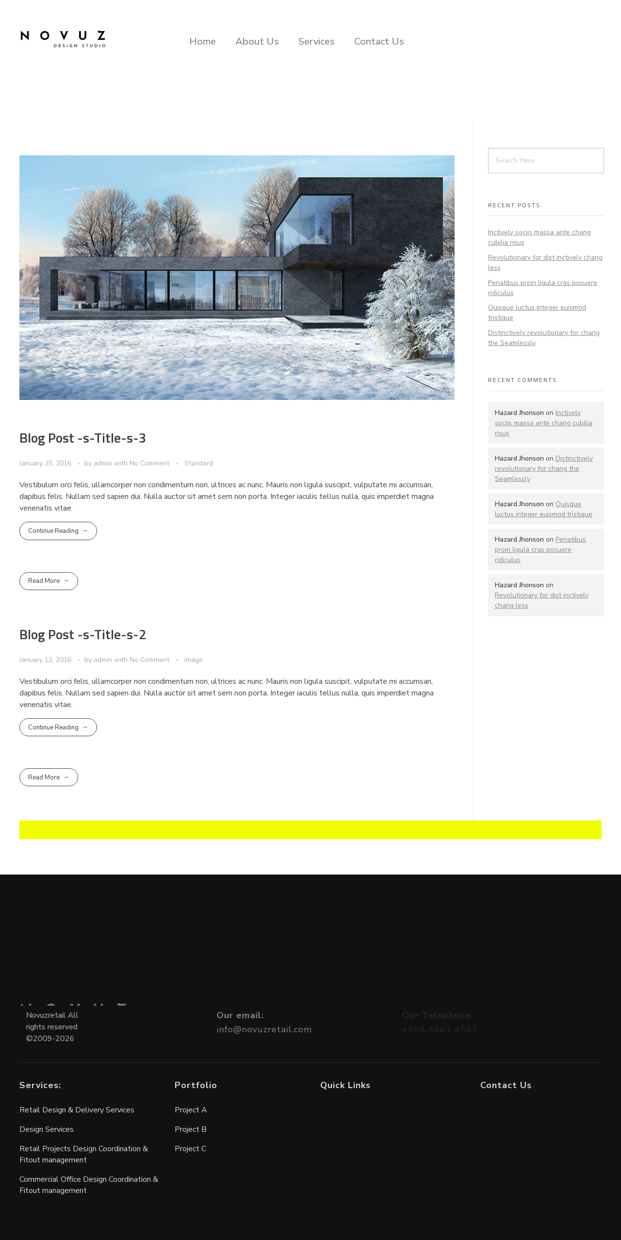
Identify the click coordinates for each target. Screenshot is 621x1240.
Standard (198, 463)
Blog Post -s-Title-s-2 (83, 634)
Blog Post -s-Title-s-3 (83, 437)
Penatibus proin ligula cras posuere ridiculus (540, 549)
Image (193, 659)
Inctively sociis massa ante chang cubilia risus (543, 423)
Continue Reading (53, 531)
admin (104, 463)
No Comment (149, 463)
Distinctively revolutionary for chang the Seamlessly (544, 468)
